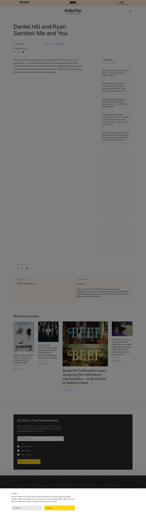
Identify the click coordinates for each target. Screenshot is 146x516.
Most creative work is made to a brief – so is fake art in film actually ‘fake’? (115, 72)
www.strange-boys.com (26, 283)
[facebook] (14, 52)
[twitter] (18, 52)
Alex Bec (21, 43)
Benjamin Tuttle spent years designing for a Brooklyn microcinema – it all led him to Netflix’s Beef (115, 102)
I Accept (49, 508)
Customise (16, 508)
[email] (23, 52)
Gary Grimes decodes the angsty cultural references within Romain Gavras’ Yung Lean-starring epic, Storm (114, 87)
